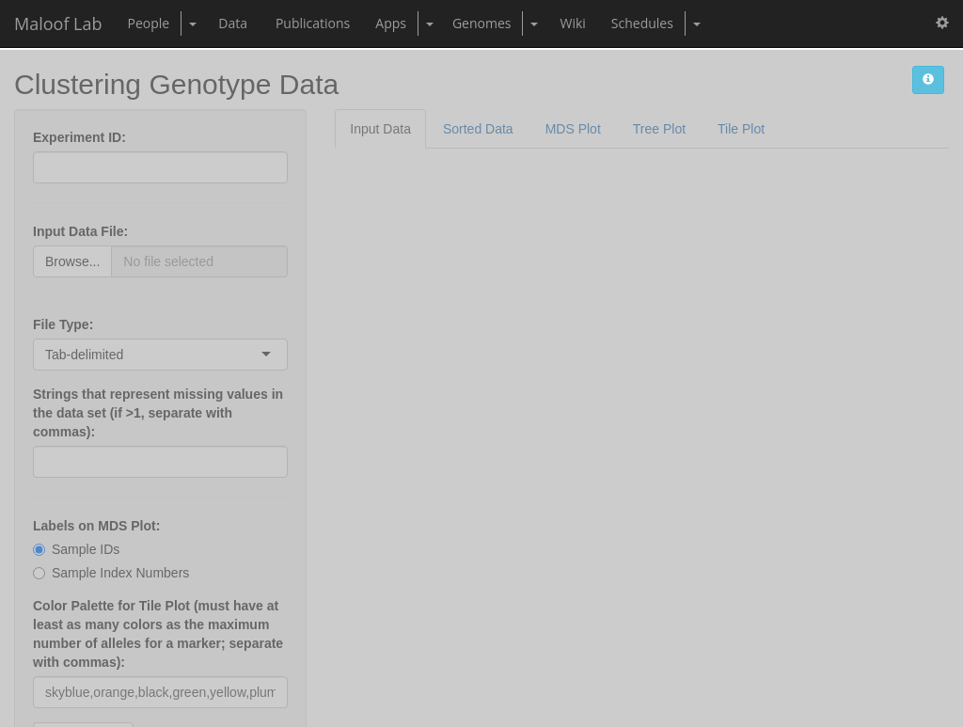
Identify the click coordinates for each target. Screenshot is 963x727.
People (149, 23)
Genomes (482, 23)
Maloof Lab (58, 23)
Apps (390, 23)
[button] (942, 23)
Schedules (642, 23)
